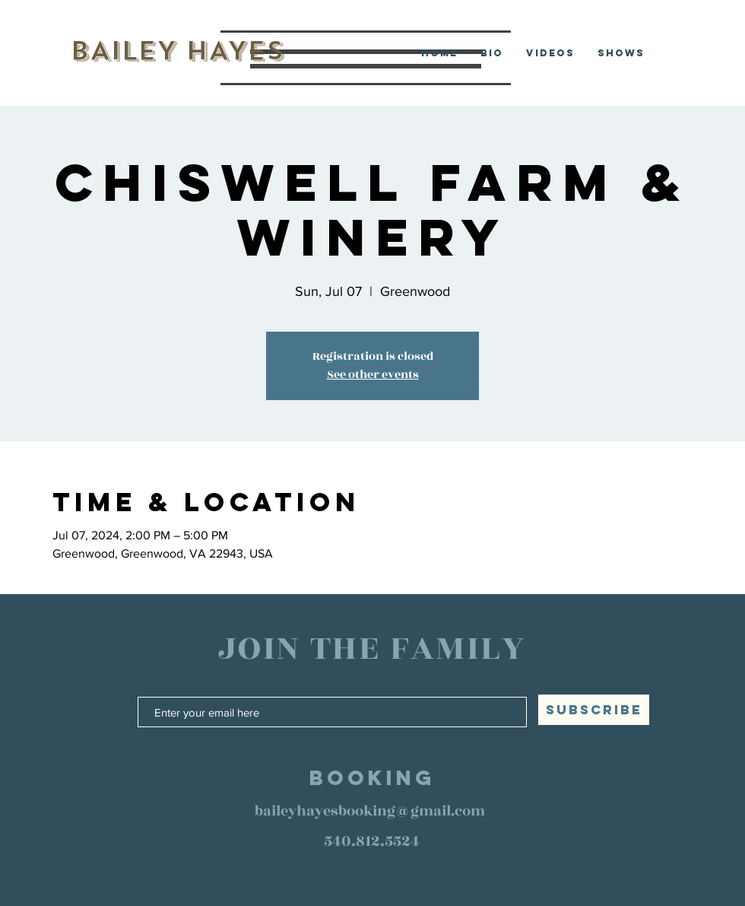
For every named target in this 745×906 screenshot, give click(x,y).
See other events (373, 374)
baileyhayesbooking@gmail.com (370, 811)
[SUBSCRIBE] (593, 710)
